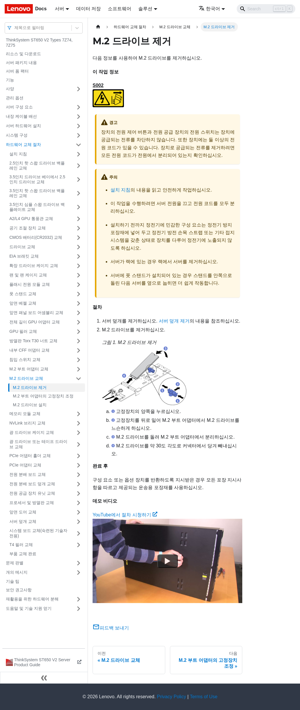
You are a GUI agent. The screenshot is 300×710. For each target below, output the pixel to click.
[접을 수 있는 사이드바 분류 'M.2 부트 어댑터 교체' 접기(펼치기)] (78, 369)
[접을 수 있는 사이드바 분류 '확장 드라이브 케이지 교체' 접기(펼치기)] (78, 266)
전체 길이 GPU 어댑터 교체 (34, 322)
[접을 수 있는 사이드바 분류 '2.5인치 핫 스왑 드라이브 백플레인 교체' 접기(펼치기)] (78, 166)
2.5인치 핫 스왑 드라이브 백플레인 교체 (37, 166)
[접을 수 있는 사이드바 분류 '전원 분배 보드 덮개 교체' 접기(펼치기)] (78, 484)
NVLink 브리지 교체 (27, 423)
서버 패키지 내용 (21, 62)
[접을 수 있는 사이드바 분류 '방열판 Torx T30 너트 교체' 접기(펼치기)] (78, 341)
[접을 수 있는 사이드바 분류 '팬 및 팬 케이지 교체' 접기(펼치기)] (78, 275)
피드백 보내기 (111, 627)
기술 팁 (12, 581)
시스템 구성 (17, 135)
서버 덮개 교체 (22, 521)
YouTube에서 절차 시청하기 (125, 514)
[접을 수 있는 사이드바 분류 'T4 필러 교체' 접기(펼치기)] (78, 545)
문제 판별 (14, 562)
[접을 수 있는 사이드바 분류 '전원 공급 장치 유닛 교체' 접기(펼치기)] (78, 493)
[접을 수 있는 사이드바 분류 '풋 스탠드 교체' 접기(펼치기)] (78, 294)
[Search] (266, 9)
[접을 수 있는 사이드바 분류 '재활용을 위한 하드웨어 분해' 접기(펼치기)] (78, 599)
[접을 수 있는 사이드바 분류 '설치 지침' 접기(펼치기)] (78, 154)
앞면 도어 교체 (22, 512)
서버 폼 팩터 (17, 71)
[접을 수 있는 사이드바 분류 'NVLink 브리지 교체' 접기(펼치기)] (78, 423)
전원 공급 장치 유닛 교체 (32, 493)
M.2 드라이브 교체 (26, 378)
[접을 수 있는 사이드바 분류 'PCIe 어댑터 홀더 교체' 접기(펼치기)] (78, 456)
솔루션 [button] (145, 8)
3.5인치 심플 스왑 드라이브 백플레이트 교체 (37, 207)
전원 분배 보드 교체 (27, 474)
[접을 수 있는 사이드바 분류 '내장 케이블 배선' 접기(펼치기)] (78, 116)
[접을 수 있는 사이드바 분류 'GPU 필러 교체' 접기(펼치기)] (78, 331)
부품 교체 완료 (22, 553)
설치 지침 (18, 154)
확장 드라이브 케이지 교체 (33, 265)
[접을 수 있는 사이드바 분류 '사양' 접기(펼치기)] (78, 89)
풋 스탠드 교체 (22, 293)
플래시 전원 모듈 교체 (29, 284)
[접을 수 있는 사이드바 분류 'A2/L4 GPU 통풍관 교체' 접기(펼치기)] (78, 219)
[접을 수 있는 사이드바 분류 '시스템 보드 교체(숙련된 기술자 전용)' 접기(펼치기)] (78, 533)
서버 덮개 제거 (174, 320)
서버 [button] (59, 8)
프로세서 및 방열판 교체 (31, 502)
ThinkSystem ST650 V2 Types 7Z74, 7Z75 (39, 43)
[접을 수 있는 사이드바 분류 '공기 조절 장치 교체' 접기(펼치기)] (78, 228)
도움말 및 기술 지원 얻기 (29, 608)
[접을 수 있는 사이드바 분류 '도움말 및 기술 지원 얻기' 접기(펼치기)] (78, 608)
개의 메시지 (17, 572)
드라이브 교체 (22, 246)
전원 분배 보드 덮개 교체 (32, 483)
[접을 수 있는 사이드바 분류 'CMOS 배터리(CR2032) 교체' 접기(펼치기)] (78, 237)
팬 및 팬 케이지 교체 (28, 275)
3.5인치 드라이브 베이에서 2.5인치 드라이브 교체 (37, 179)
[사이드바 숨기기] (44, 678)
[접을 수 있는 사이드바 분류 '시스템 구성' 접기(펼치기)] (78, 135)
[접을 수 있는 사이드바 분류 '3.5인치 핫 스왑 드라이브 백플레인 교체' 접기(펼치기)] (78, 193)
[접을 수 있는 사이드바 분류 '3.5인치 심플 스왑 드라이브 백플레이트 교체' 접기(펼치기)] (78, 207)
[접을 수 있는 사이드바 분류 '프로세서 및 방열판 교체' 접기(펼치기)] (78, 503)
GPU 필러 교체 (23, 331)
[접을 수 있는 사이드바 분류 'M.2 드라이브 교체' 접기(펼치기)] (78, 378)
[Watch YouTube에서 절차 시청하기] (167, 561)
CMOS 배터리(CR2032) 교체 (35, 237)
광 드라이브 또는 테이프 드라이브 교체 (38, 444)
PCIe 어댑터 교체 (25, 465)
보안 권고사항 (19, 590)
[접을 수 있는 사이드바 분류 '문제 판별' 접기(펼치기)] (78, 563)
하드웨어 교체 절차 (23, 144)
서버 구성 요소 (19, 107)
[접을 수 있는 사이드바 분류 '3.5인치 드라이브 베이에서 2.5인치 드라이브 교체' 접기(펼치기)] (78, 180)
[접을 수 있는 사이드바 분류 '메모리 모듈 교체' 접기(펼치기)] (78, 414)
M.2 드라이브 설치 (30, 404)
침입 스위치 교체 (24, 359)
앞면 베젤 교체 (22, 303)
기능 (10, 80)
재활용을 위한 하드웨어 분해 (32, 599)
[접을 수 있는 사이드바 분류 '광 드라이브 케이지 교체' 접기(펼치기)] (78, 432)
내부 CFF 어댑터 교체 (29, 350)
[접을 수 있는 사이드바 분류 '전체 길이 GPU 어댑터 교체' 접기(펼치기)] (78, 322)
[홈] (98, 26)
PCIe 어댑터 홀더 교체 (30, 455)
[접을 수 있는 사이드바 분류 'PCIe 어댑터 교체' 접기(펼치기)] (78, 465)
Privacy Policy (171, 696)
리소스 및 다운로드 (23, 53)
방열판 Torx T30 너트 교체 (33, 340)
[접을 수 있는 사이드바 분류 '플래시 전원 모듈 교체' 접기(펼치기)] (78, 284)
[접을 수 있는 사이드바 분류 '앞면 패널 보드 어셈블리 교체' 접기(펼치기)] (78, 313)
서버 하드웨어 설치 (23, 125)
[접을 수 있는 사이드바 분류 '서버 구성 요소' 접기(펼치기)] (78, 107)
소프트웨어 (119, 8)
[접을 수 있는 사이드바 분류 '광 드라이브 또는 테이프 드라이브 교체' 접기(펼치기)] (78, 444)
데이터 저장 (88, 8)
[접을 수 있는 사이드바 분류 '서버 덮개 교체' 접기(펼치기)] (78, 521)
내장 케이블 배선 (21, 116)
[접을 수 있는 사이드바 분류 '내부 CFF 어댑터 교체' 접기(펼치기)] (78, 350)
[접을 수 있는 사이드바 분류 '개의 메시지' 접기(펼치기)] (78, 572)
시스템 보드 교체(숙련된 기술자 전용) (38, 533)
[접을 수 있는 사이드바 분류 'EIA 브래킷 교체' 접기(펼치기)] (78, 256)
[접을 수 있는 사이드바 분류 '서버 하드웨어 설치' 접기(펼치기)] (78, 126)
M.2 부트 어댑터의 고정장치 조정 (43, 396)
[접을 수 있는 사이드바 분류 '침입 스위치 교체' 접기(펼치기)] (78, 360)
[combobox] (15, 27)
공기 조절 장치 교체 (27, 228)
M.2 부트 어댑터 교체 (28, 369)
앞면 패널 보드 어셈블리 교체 (36, 312)
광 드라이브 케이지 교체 (31, 432)
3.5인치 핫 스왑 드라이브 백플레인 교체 (37, 193)
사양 (10, 88)
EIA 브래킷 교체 (24, 256)
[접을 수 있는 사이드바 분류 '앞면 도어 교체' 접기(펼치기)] (78, 512)
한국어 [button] (209, 8)
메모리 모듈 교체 (24, 413)
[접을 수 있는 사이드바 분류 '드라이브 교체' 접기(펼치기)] (78, 247)
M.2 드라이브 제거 (30, 387)
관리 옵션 (14, 97)
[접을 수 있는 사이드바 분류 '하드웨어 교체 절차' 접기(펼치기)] (78, 145)
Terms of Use (203, 696)
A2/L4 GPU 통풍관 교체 (31, 218)
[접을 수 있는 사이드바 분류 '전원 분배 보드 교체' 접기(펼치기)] (78, 474)
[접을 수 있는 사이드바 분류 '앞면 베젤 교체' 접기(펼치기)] (78, 303)
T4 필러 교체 (21, 544)
